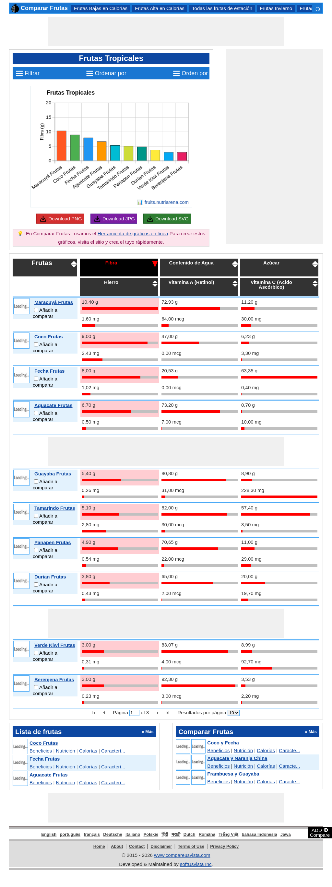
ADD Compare (320, 832)
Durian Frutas (50, 576)
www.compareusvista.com (182, 855)
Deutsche (112, 834)
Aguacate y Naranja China (237, 758)
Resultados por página (201, 712)
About (117, 846)
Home (99, 846)
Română (207, 834)
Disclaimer (161, 846)
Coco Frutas (48, 336)
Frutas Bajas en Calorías (100, 8)
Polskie (151, 834)
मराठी (176, 834)
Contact (137, 846)
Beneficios (41, 750)
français (92, 834)
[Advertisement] (166, 31)
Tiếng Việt (228, 834)
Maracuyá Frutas (53, 302)
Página (120, 712)
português (70, 834)
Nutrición (65, 750)
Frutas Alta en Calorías (159, 8)
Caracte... (289, 750)
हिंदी (164, 834)
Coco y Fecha (223, 742)
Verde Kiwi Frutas (54, 645)
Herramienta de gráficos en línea (133, 233)
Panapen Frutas (52, 542)
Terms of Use (191, 846)
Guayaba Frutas (52, 473)
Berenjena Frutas (54, 679)
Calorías (88, 750)
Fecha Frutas (49, 371)
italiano (132, 834)
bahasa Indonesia (259, 834)
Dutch (190, 834)
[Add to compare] (36, 310)
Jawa (285, 834)
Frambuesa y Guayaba (233, 773)
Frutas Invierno (276, 8)
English (48, 834)
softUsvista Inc (196, 864)
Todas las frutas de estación (222, 8)
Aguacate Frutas (53, 405)
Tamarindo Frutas (54, 508)
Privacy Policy (224, 846)
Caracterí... (113, 750)
